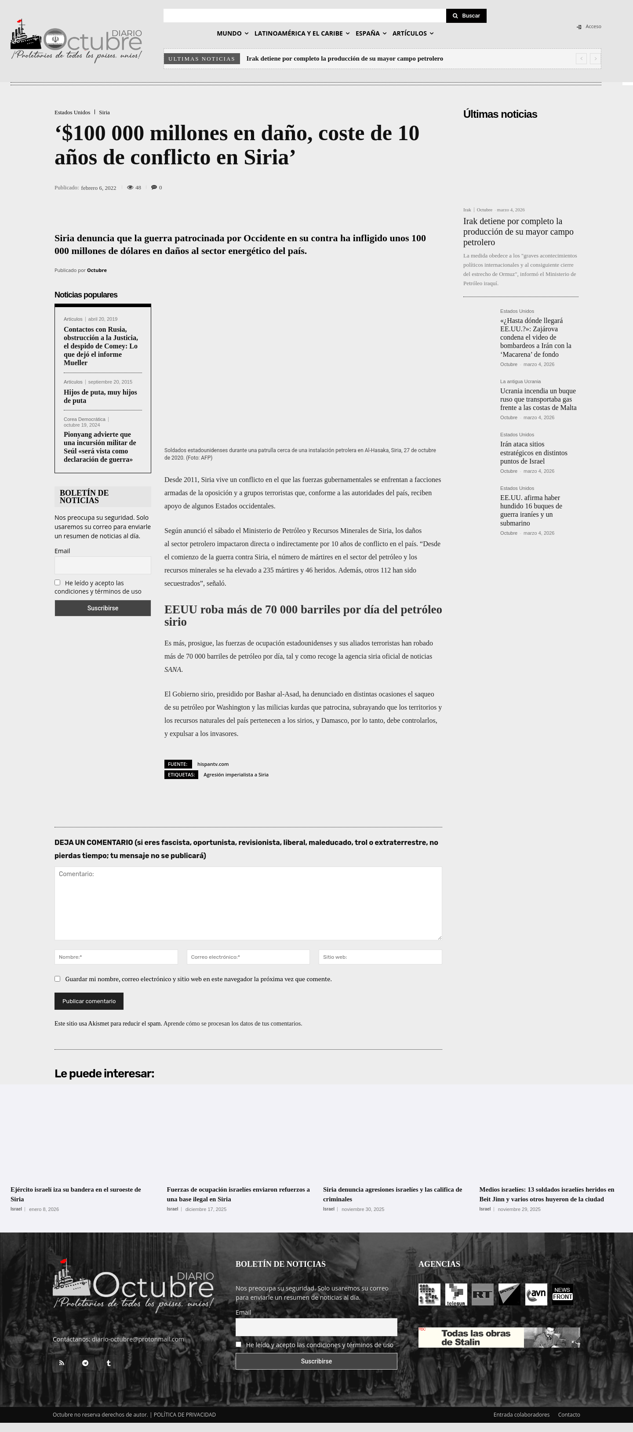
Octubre (97, 270)
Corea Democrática (85, 419)
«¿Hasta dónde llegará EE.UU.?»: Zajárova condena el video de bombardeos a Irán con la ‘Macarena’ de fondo (535, 337)
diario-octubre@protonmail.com (138, 1348)
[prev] (581, 58)
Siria (104, 112)
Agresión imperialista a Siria (236, 774)
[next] (595, 58)
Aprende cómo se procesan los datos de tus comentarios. (233, 1023)
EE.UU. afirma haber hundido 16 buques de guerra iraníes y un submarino (531, 510)
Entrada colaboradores (522, 1424)
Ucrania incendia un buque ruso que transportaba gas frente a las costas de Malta (538, 399)
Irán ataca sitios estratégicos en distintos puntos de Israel (534, 452)
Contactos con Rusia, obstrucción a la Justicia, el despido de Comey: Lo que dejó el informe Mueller (101, 346)
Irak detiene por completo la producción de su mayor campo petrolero (345, 58)
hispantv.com (213, 764)
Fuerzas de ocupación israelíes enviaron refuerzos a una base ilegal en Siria (234, 1194)
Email (62, 551)
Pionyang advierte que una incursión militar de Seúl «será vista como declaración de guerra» (100, 447)
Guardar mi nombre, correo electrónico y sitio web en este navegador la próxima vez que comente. (198, 979)
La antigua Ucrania (520, 381)
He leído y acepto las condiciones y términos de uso (98, 587)
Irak (467, 209)
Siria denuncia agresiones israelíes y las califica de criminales (389, 1194)
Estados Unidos (72, 112)
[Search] (466, 16)
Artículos (73, 319)
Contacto (569, 1424)
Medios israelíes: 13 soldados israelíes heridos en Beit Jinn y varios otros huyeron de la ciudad (543, 1198)
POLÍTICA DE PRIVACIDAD (185, 1424)
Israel (16, 1209)
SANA (172, 669)
